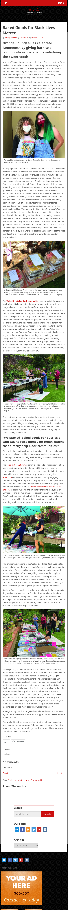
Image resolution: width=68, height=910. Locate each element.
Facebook (22, 829)
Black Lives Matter (16, 780)
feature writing (37, 780)
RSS (28, 829)
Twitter (34, 829)
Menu (61, 3)
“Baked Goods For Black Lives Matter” (22, 301)
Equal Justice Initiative (16, 465)
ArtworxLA (7, 477)
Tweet (5, 773)
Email (17, 829)
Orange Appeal (37, 38)
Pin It (59, 773)
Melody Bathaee (11, 38)
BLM (27, 780)
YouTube (39, 829)
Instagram (45, 829)
